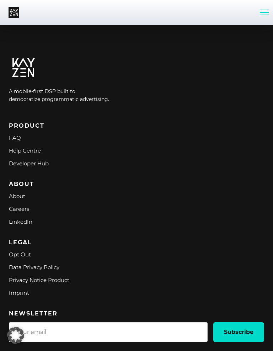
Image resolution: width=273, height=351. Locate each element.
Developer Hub (29, 163)
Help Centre (25, 150)
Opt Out (20, 254)
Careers (19, 209)
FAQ (15, 137)
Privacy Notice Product (39, 280)
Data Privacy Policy (34, 267)
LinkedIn (20, 221)
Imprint (19, 292)
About (17, 196)
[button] (15, 335)
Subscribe (238, 332)
